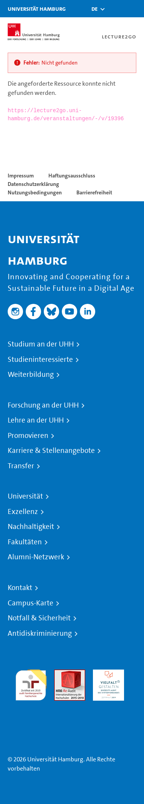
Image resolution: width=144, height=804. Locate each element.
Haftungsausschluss (71, 175)
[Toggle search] (115, 8)
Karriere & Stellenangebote (51, 451)
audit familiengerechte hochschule (30, 683)
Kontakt (20, 588)
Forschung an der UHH (43, 405)
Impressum (21, 175)
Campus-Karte (30, 603)
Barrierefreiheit (94, 192)
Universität (25, 496)
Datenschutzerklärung (33, 184)
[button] (94, 8)
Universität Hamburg (37, 9)
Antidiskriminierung (40, 633)
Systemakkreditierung (30, 705)
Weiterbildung (31, 375)
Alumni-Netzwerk (36, 557)
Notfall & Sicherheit (39, 618)
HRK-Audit (106, 674)
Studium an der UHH (41, 344)
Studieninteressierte (40, 360)
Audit (61, 674)
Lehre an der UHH (36, 420)
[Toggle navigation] (134, 8)
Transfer (21, 466)
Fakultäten (25, 542)
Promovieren (28, 436)
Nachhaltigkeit (31, 527)
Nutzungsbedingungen (35, 192)
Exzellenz (23, 512)
